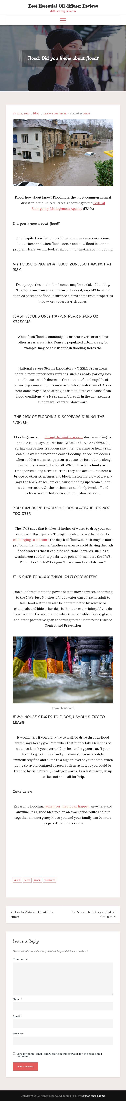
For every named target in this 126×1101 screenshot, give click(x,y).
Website (18, 1033)
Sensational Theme (93, 1095)
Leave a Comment (54, 113)
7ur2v (86, 113)
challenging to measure (31, 540)
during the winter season (64, 437)
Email (17, 1016)
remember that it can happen (67, 806)
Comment (20, 959)
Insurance (49, 880)
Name (17, 999)
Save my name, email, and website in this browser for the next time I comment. (59, 1055)
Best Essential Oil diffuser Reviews (63, 6)
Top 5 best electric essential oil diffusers (93, 914)
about (17, 880)
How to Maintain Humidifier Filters (31, 914)
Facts (27, 880)
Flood (37, 880)
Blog (36, 113)
